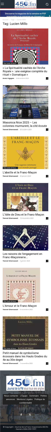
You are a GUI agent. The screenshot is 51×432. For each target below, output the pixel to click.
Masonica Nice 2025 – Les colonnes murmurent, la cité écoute (25, 124)
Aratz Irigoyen (8, 78)
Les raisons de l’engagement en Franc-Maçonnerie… (22, 255)
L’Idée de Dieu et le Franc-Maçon (23, 214)
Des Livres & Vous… (10, 63)
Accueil (5, 20)
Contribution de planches (12, 249)
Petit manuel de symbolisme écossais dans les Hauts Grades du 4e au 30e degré (25, 356)
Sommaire (34, 396)
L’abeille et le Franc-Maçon (20, 172)
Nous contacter (11, 396)
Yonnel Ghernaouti (10, 129)
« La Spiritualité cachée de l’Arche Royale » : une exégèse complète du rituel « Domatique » (25, 71)
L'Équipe (23, 396)
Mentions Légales (25, 399)
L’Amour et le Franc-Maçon (20, 305)
